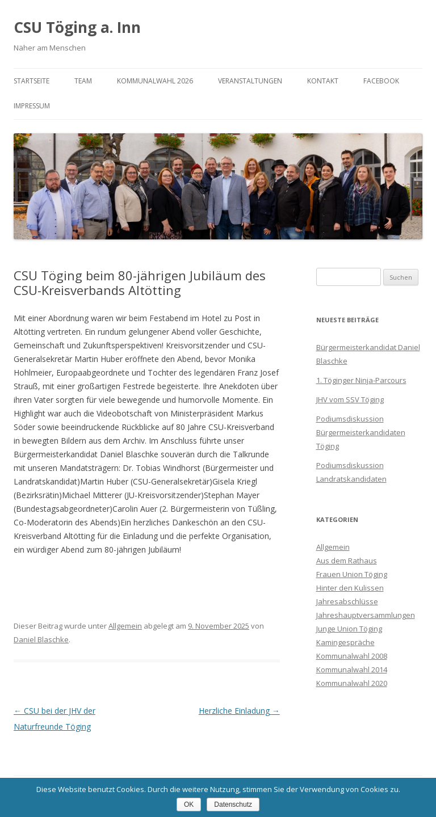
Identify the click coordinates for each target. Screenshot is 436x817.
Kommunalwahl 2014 (351, 669)
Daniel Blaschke (41, 639)
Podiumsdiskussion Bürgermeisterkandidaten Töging (360, 432)
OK (189, 804)
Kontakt (322, 81)
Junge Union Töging (349, 629)
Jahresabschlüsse (347, 601)
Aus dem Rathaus (346, 560)
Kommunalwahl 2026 (155, 81)
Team (83, 81)
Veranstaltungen (250, 81)
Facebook (381, 81)
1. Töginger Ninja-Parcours (361, 380)
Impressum (32, 106)
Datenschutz (233, 804)
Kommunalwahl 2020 (351, 683)
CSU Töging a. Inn (77, 27)
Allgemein (125, 626)
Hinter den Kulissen (350, 588)
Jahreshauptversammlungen (365, 615)
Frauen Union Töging (351, 574)
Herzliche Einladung (239, 710)
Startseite (31, 81)
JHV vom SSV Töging (350, 399)
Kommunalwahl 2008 (351, 656)
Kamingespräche (345, 642)
